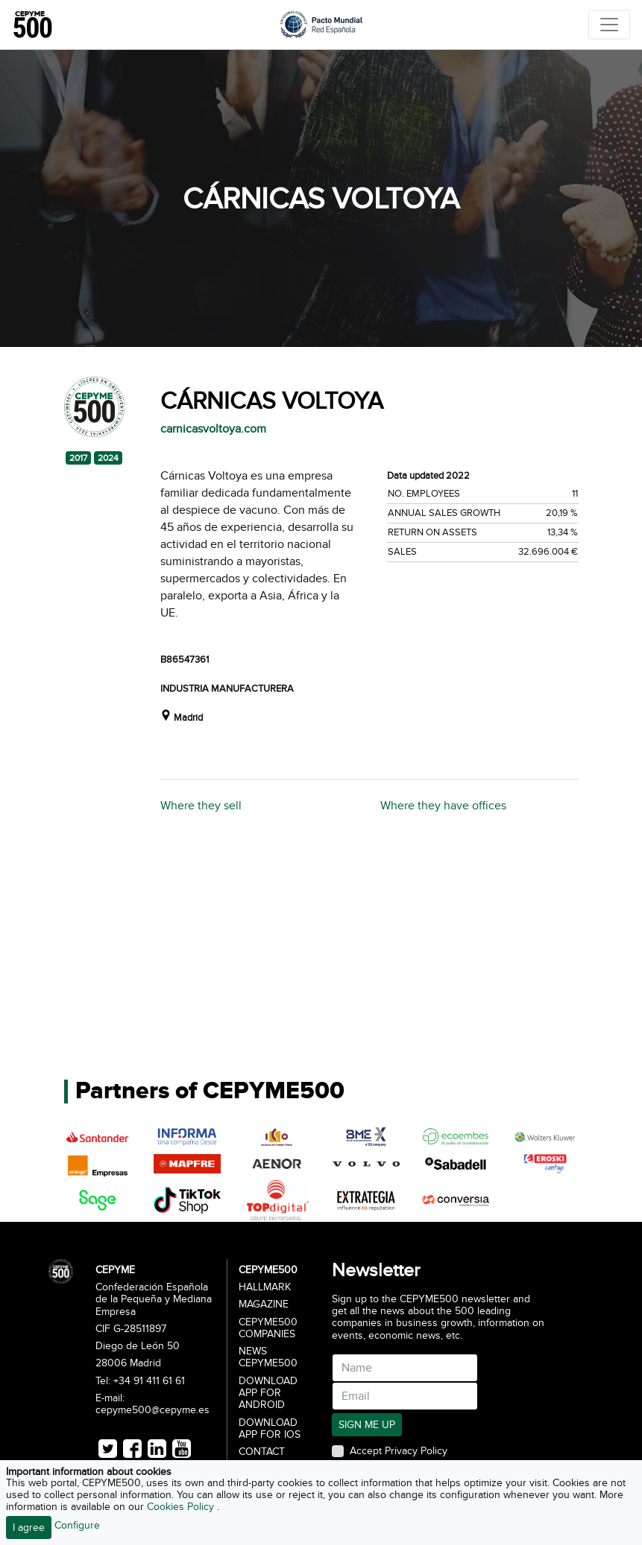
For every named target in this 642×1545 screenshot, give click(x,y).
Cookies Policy (182, 1506)
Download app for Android (268, 1393)
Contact (262, 1452)
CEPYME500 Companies (268, 1328)
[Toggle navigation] (609, 24)
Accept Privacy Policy (398, 1451)
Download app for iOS (269, 1429)
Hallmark (265, 1287)
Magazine (264, 1304)
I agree (29, 1527)
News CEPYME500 (268, 1357)
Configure (77, 1525)
